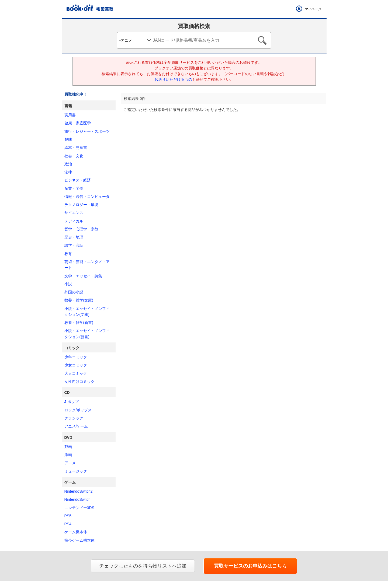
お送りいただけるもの (173, 79)
